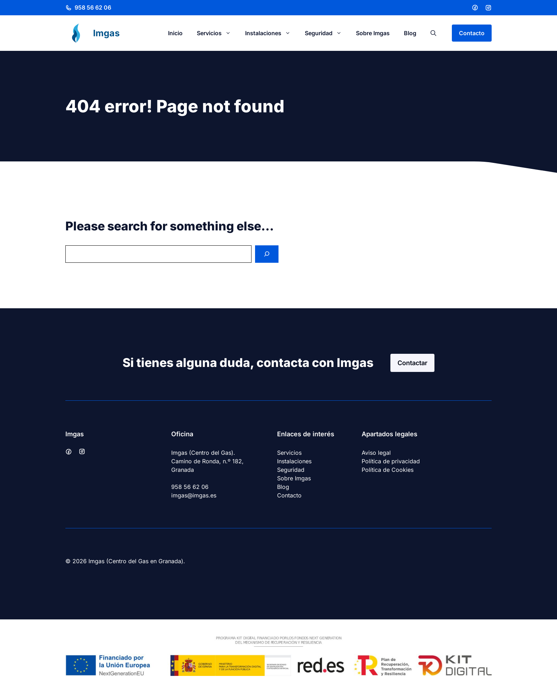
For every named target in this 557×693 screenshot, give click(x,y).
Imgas (106, 33)
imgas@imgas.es (193, 495)
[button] (433, 33)
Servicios (217, 33)
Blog (410, 33)
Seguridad (327, 33)
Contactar (412, 363)
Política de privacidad (391, 461)
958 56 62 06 (93, 7)
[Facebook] (475, 7)
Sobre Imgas (373, 33)
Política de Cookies (387, 469)
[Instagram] (488, 8)
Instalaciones (271, 33)
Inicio (175, 33)
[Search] (266, 254)
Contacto (472, 33)
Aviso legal (376, 452)
